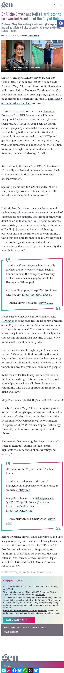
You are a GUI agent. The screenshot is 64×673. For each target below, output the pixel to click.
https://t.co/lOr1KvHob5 (20, 511)
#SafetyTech (23, 490)
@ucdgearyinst (45, 498)
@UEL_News (28, 502)
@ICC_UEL (12, 502)
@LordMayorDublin (31, 265)
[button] (60, 23)
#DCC (19, 628)
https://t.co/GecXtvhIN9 (20, 506)
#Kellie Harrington (11, 632)
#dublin (26, 628)
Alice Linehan (33, 36)
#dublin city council (39, 628)
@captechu (43, 502)
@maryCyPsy (33, 278)
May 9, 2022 (46, 303)
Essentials (8, 666)
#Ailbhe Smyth (9, 628)
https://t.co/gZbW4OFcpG (37, 295)
